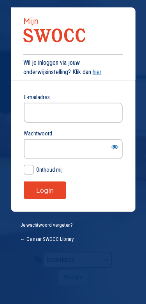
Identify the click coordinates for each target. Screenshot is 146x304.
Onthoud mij (49, 170)
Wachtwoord (38, 133)
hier (97, 72)
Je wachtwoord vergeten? (46, 225)
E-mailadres (37, 97)
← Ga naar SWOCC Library (47, 239)
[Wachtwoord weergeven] (115, 147)
